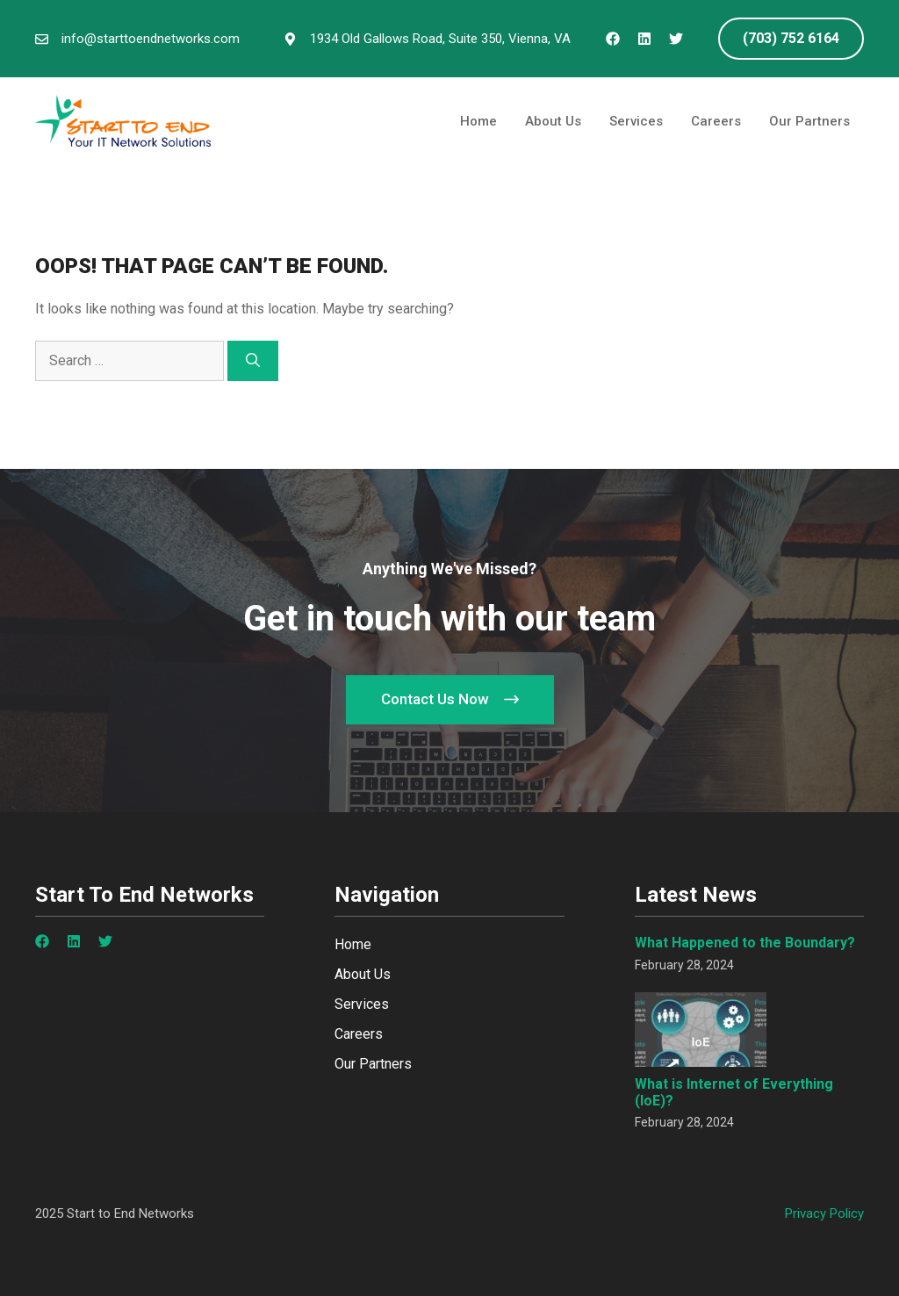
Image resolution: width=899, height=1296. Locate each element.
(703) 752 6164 (791, 38)
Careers (716, 121)
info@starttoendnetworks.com (150, 39)
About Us (553, 121)
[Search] (252, 361)
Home (478, 121)
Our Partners (809, 121)
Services (636, 121)
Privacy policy (824, 1213)
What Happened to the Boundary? (745, 942)
